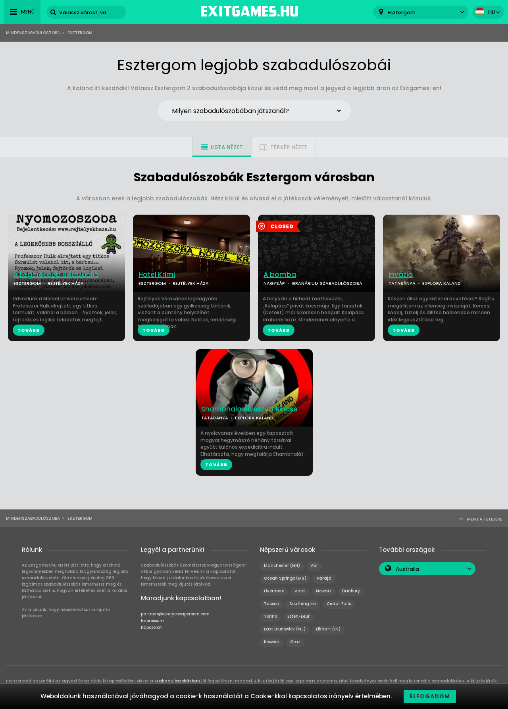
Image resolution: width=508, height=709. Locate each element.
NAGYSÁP (274, 283)
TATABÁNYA (402, 283)
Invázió (401, 275)
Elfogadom (430, 696)
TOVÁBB (28, 330)
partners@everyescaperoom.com (175, 614)
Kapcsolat (151, 627)
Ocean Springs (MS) (285, 578)
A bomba (280, 275)
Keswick (272, 642)
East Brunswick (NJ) (285, 629)
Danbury (351, 591)
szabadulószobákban (177, 681)
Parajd (324, 578)
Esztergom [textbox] (402, 12)
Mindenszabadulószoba (33, 33)
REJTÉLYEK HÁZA (66, 283)
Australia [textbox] (407, 569)
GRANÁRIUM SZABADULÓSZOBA (327, 283)
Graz (295, 642)
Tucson (271, 604)
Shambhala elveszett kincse (249, 409)
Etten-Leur (298, 616)
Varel (300, 591)
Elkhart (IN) (328, 629)
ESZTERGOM (27, 283)
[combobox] (420, 12)
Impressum (152, 621)
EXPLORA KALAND (441, 283)
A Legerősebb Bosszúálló (56, 275)
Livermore (274, 591)
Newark (324, 591)
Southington (302, 604)
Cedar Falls (339, 604)
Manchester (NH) (282, 566)
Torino (270, 616)
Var (314, 566)
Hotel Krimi (157, 275)
